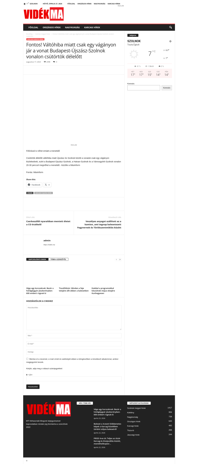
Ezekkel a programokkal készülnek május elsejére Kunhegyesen (103, 291)
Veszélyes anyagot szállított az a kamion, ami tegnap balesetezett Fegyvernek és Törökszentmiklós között (99, 224)
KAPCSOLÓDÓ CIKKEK (37, 259)
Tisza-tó (130, 430)
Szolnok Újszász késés (43, 193)
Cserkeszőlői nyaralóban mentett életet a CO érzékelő (48, 223)
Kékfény (130, 412)
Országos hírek (84, 4)
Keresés (131, 84)
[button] (170, 27)
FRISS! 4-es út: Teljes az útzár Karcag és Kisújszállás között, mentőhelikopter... (107, 441)
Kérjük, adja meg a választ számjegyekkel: (44, 368)
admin (47, 240)
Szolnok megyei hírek (42, 34)
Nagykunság (99, 4)
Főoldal (71, 4)
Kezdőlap (29, 34)
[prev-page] (116, 259)
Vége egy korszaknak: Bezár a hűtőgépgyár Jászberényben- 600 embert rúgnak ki (40, 291)
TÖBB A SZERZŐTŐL (58, 259)
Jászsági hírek (133, 435)
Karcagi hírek (114, 4)
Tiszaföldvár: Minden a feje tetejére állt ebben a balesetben (74, 289)
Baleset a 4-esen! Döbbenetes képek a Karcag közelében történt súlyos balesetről (107, 426)
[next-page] (119, 259)
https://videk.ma (49, 245)
